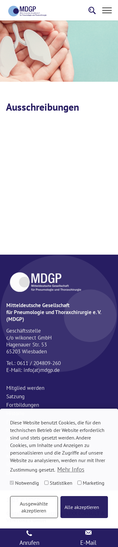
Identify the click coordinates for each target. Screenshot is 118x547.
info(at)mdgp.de (42, 370)
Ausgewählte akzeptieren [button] (34, 507)
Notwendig (24, 483)
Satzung (15, 396)
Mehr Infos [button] (70, 469)
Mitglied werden (25, 387)
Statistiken (58, 483)
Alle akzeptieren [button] (82, 507)
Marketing (90, 483)
